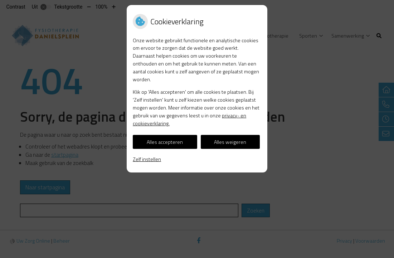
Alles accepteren (165, 142)
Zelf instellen (147, 159)
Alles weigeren (230, 142)
